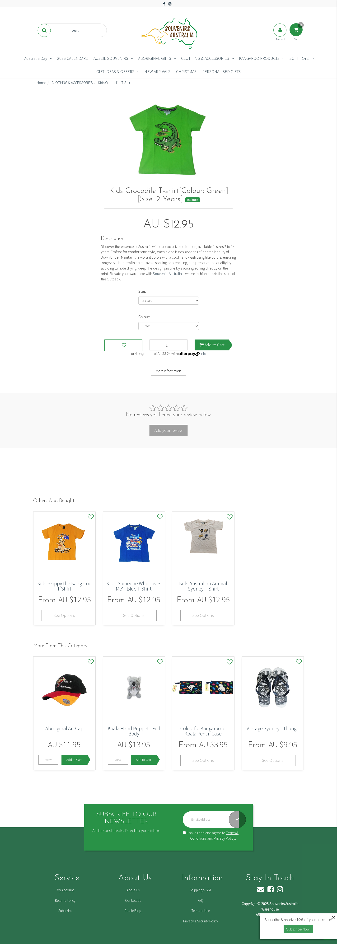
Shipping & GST (200, 890)
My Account (65, 890)
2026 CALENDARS (72, 58)
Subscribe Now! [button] (298, 929)
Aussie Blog (133, 910)
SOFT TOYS (299, 58)
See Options (64, 615)
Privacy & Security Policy (200, 921)
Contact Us (133, 900)
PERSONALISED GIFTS (221, 71)
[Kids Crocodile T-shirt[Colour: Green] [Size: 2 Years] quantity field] (168, 344)
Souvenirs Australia (167, 273)
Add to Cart (212, 345)
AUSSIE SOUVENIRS (111, 58)
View (48, 760)
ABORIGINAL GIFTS (154, 58)
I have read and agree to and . (211, 835)
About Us (133, 890)
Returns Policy (65, 900)
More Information (168, 371)
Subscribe (65, 910)
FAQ (200, 900)
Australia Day (35, 58)
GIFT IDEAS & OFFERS (115, 71)
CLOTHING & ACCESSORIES (205, 58)
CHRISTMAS (186, 71)
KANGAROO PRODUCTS (259, 58)
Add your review (168, 430)
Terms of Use (201, 910)
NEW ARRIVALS (157, 71)
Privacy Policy (224, 838)
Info (203, 353)
